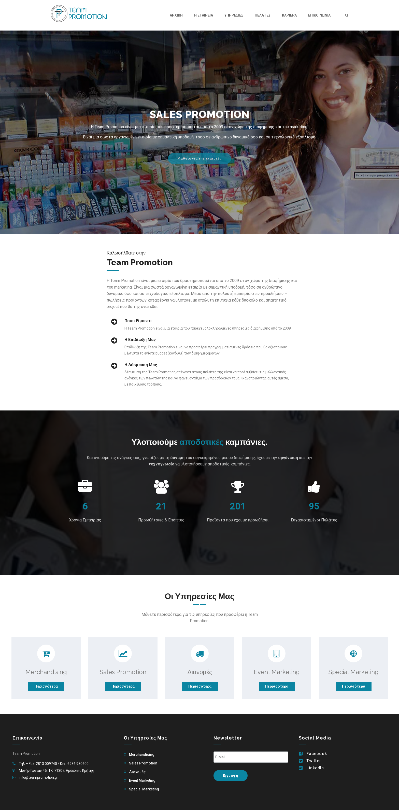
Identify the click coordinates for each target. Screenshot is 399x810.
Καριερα (289, 15)
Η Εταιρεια (203, 15)
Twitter (313, 761)
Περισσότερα (46, 686)
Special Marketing (144, 789)
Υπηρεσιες (233, 15)
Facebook (316, 753)
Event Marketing (142, 780)
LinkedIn (315, 768)
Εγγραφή (230, 775)
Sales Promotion (143, 763)
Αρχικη (176, 15)
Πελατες (262, 15)
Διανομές (137, 772)
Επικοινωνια (319, 15)
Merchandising (141, 754)
